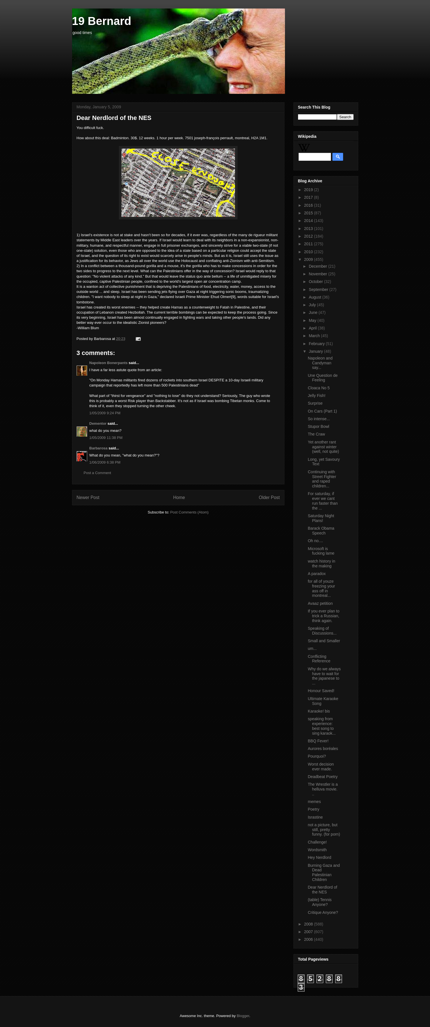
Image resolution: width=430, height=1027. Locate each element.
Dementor (98, 423)
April (313, 328)
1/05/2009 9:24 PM (105, 413)
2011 (309, 244)
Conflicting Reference (319, 658)
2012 (309, 236)
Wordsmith (317, 850)
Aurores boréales (323, 748)
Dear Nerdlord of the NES (322, 889)
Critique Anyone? (323, 912)
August (315, 297)
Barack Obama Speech (321, 530)
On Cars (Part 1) (322, 411)
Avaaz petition (320, 603)
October (316, 281)
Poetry (313, 809)
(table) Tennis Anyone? (320, 902)
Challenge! (317, 842)
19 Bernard (101, 21)
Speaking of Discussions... (322, 630)
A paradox (317, 573)
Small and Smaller (324, 641)
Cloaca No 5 (319, 388)
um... (312, 648)
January (316, 351)
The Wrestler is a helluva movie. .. (323, 789)
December (318, 266)
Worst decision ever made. (321, 766)
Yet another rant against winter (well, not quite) (323, 447)
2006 (309, 939)
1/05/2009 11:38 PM (106, 438)
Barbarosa (98, 448)
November (318, 274)
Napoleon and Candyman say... (320, 363)
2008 (309, 924)
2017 (309, 197)
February (317, 343)
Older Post (269, 497)
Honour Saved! (321, 690)
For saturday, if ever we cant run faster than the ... (322, 500)
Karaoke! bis (319, 711)
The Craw (316, 434)
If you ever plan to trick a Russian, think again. (323, 616)
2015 (309, 213)
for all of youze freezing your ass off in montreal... (321, 588)
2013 (309, 228)
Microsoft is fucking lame (321, 551)
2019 (309, 189)
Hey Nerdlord (319, 857)
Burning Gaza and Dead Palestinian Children (324, 872)
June (313, 312)
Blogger (243, 1016)
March (315, 335)
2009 (309, 259)
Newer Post (88, 497)
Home (179, 497)
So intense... (319, 419)
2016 (309, 205)
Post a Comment (97, 473)
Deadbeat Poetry (322, 776)
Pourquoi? (317, 756)
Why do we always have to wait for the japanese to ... (324, 676)
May (313, 320)
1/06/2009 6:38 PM (105, 462)
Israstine (315, 817)
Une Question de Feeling (322, 378)
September (319, 289)
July (313, 305)
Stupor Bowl (318, 426)
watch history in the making (321, 563)
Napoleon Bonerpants (108, 363)
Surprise (315, 403)
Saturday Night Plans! (321, 518)
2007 (309, 931)
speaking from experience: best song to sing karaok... (321, 726)
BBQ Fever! (318, 741)
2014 (309, 220)
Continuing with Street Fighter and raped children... (322, 479)
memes (314, 801)
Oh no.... (315, 540)
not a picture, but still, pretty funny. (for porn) (324, 830)
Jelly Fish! (316, 395)
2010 (309, 252)
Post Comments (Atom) (189, 512)
